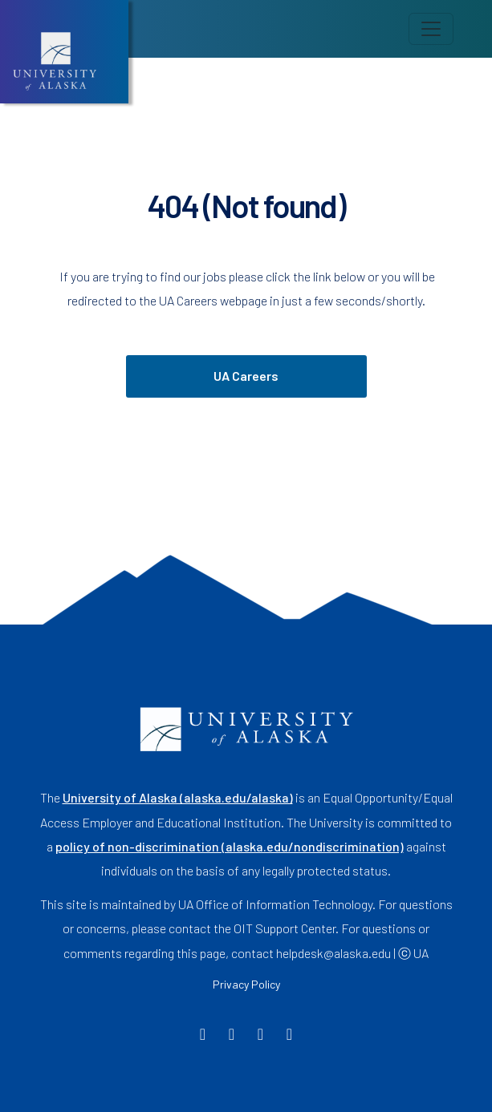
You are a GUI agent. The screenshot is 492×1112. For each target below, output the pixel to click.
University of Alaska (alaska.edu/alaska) (178, 797)
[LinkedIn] (289, 1035)
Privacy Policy (246, 984)
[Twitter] (232, 1035)
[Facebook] (203, 1035)
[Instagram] (260, 1035)
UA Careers (246, 375)
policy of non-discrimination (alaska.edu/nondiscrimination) (229, 846)
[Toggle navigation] (431, 29)
